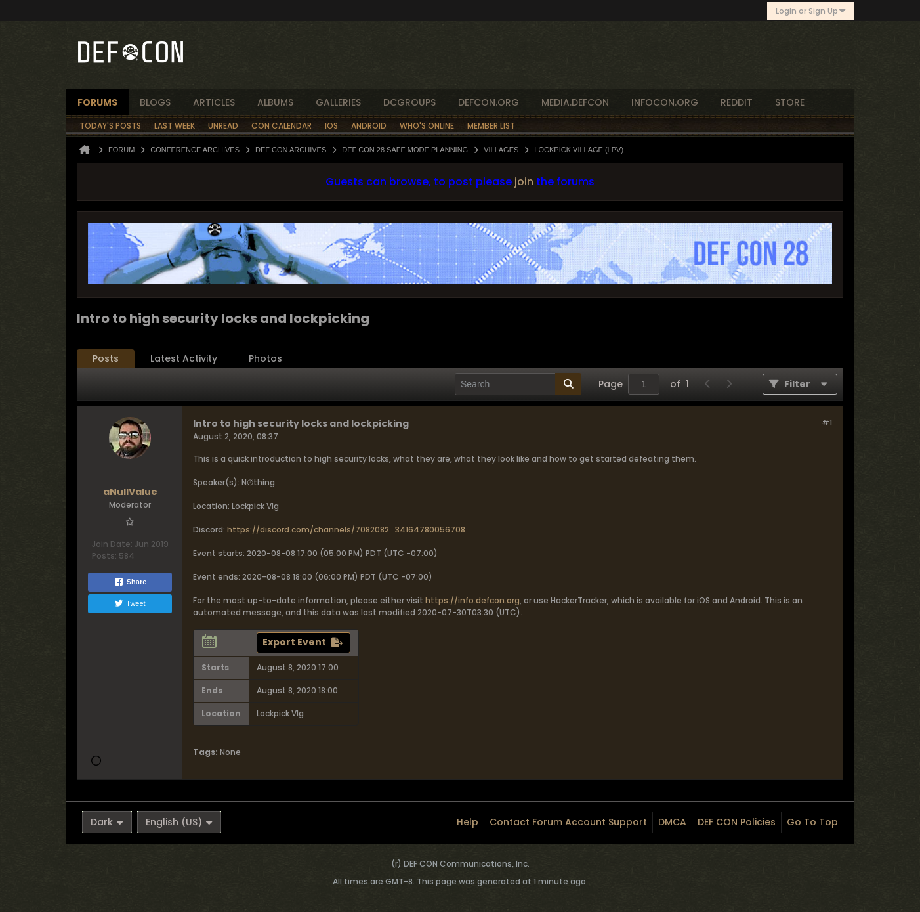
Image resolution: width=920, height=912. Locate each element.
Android (369, 125)
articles (214, 102)
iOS (331, 125)
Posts (106, 358)
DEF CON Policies (737, 822)
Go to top (812, 822)
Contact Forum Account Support (568, 822)
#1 (827, 422)
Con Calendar (281, 125)
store (790, 102)
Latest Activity (183, 358)
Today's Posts (110, 125)
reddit (737, 102)
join (523, 181)
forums (97, 102)
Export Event (294, 642)
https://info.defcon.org (472, 600)
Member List (491, 125)
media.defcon (575, 102)
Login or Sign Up (811, 10)
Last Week (174, 125)
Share (130, 581)
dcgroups (409, 102)
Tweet (129, 603)
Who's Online (427, 125)
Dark (107, 822)
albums (275, 102)
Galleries (338, 102)
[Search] (518, 384)
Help (467, 822)
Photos (265, 358)
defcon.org (488, 102)
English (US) (179, 822)
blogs (155, 102)
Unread (223, 125)
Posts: (104, 555)
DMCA (672, 822)
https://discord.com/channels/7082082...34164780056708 (346, 529)
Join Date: (112, 544)
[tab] (106, 358)
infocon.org (664, 102)
